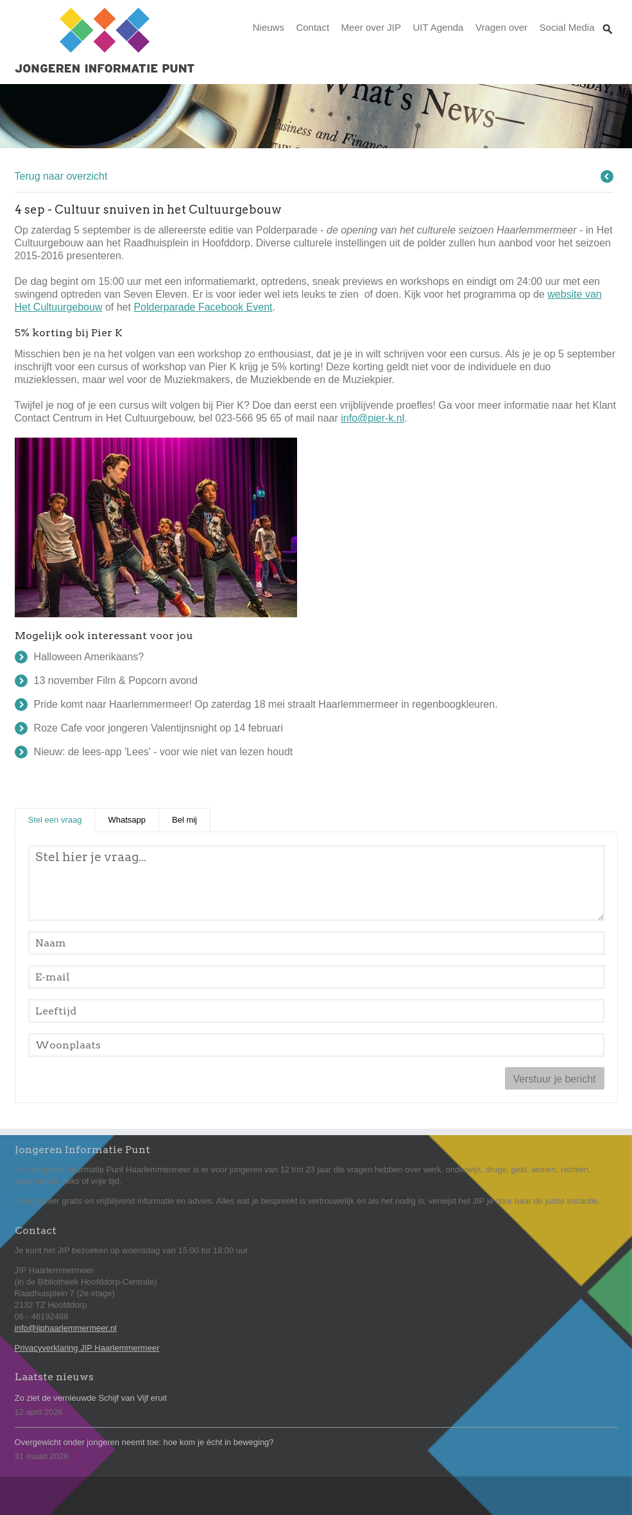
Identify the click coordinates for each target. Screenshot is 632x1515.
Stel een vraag (62, 819)
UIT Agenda (438, 27)
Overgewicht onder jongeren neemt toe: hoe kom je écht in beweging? (144, 1442)
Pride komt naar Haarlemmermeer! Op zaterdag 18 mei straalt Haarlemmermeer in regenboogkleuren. (266, 704)
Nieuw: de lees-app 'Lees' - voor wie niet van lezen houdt (163, 751)
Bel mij (184, 820)
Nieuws (268, 27)
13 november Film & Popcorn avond (116, 680)
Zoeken (607, 17)
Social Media (567, 27)
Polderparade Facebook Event (202, 307)
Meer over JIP (371, 27)
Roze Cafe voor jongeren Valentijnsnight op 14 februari (158, 728)
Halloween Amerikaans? (89, 656)
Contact (312, 27)
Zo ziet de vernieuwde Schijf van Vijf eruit (91, 1398)
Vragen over (501, 27)
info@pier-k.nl (372, 418)
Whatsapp (127, 820)
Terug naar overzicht (61, 176)
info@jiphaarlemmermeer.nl (66, 1328)
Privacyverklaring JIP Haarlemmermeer (87, 1348)
